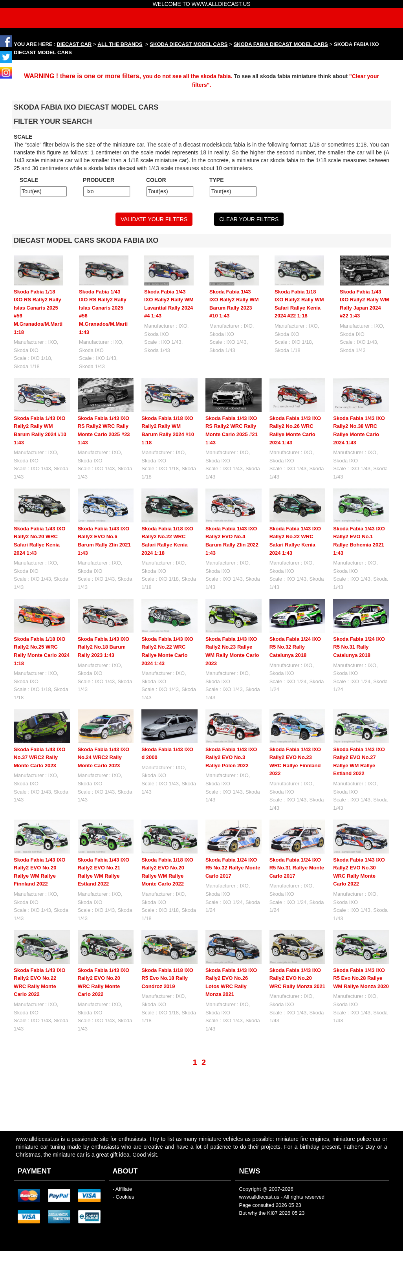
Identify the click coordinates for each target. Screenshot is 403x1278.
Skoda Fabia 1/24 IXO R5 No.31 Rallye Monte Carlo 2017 (296, 842)
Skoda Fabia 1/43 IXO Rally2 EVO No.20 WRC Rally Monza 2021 (297, 952)
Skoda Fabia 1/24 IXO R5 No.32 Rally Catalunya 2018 (295, 647)
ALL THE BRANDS (120, 44)
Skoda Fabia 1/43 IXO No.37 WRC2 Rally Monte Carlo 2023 (40, 757)
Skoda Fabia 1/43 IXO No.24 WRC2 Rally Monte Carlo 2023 (104, 757)
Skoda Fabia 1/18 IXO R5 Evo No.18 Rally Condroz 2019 (167, 952)
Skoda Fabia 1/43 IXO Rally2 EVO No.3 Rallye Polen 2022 (231, 757)
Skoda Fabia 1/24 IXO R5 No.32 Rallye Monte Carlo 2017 (232, 842)
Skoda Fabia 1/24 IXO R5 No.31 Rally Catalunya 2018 (359, 647)
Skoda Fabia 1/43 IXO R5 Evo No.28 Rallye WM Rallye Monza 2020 (361, 952)
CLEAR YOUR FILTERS (248, 219)
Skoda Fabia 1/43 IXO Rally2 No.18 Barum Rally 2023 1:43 (104, 647)
